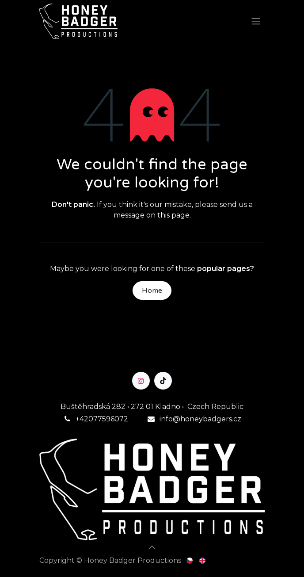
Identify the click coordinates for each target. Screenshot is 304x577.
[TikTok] (163, 381)
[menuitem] (190, 560)
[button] (152, 547)
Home (152, 290)
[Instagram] (141, 381)
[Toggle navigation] (256, 21)
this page (173, 215)
